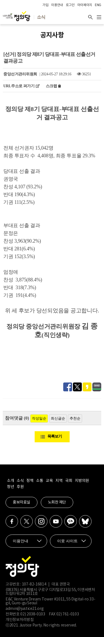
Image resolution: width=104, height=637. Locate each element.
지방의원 (82, 481)
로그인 (70, 5)
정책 (29, 481)
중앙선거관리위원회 (20, 74)
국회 (68, 481)
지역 (58, 481)
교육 (49, 481)
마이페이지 (84, 5)
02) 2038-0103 (32, 614)
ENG (98, 5)
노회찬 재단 (57, 502)
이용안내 (57, 5)
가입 (45, 5)
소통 (39, 481)
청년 (10, 487)
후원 (20, 487)
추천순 (75, 418)
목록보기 (54, 436)
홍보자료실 (21, 502)
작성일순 (39, 418)
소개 (10, 481)
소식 (20, 481)
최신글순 (58, 418)
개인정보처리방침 (20, 620)
